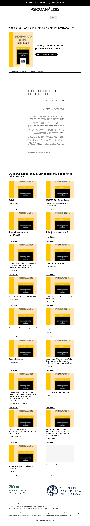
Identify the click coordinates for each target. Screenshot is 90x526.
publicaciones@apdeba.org (17, 490)
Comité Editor (14, 203)
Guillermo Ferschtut (53, 438)
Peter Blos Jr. (51, 237)
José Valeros (14, 362)
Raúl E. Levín (14, 299)
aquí (41, 71)
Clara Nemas (51, 203)
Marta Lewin (50, 301)
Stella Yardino (51, 366)
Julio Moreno (14, 472)
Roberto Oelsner (52, 333)
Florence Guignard (52, 266)
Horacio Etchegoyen (62, 203)
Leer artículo (13, 210)
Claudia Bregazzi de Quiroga (19, 403)
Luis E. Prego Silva (15, 235)
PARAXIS (51, 521)
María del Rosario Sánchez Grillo (46, 54)
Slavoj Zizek (50, 395)
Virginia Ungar (51, 205)
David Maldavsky (15, 436)
